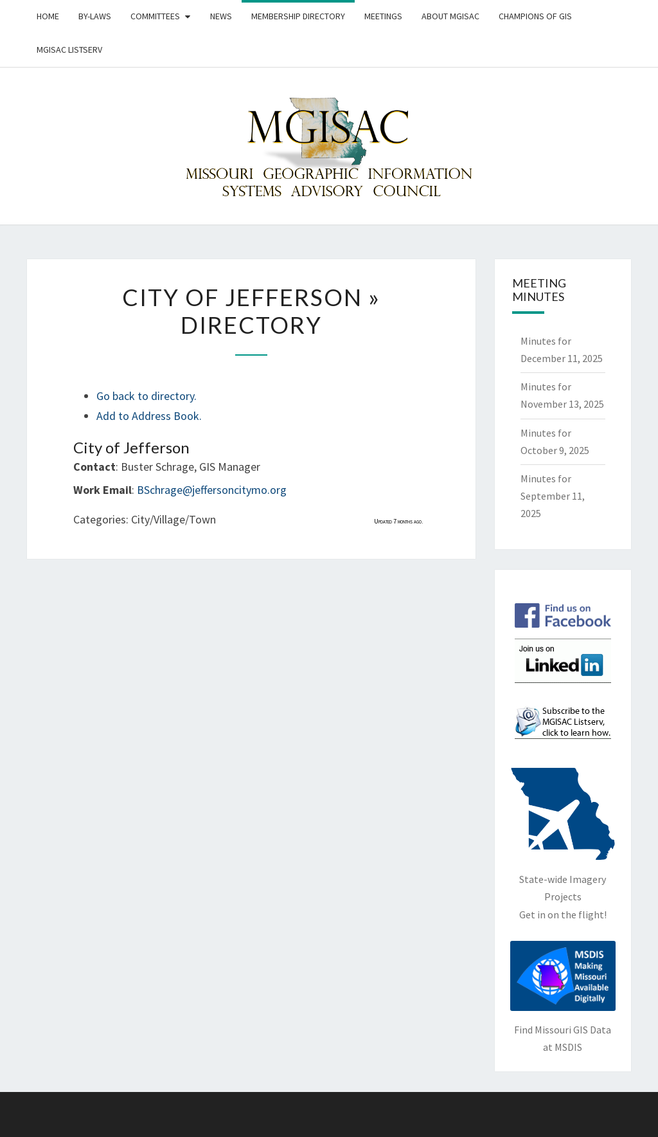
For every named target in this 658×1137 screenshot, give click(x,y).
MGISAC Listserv (69, 49)
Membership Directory (298, 16)
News (221, 16)
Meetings (383, 16)
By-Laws (94, 16)
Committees (155, 16)
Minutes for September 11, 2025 (552, 496)
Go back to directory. (146, 395)
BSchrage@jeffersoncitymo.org (212, 489)
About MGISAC (450, 16)
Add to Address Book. (149, 415)
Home (48, 16)
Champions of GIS (535, 16)
